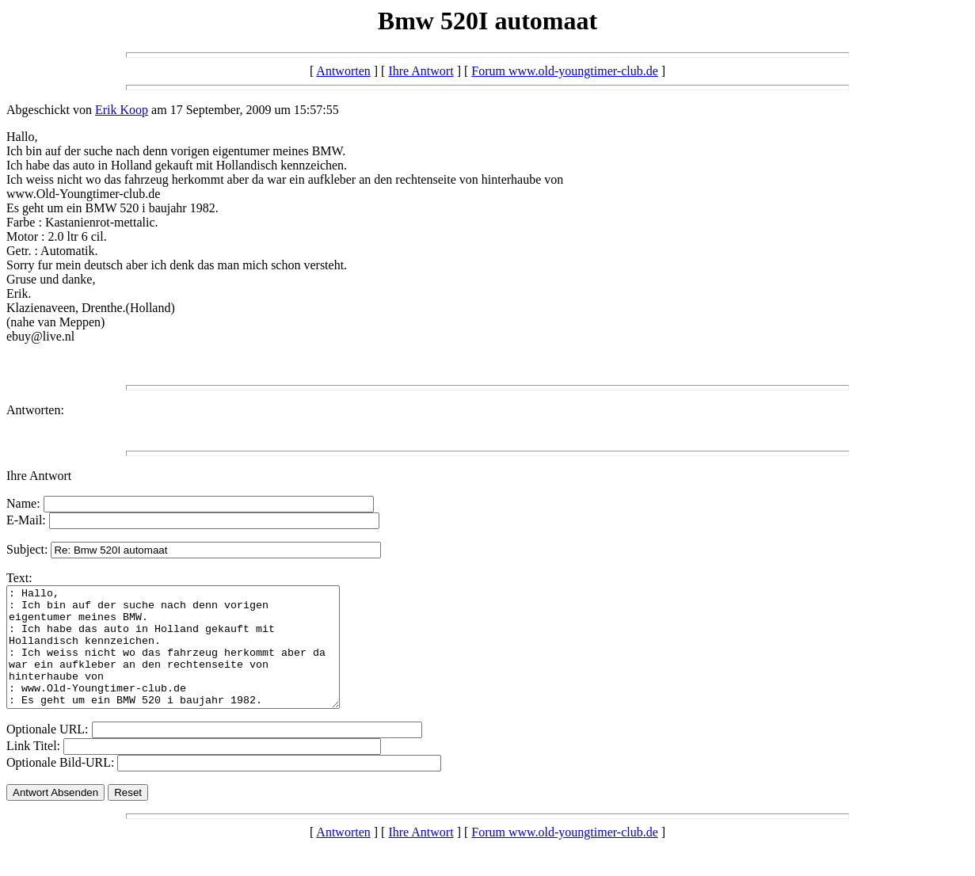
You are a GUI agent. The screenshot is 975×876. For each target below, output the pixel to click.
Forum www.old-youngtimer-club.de (564, 71)
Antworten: (35, 410)
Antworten (343, 71)
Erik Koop (121, 109)
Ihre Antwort (420, 71)
